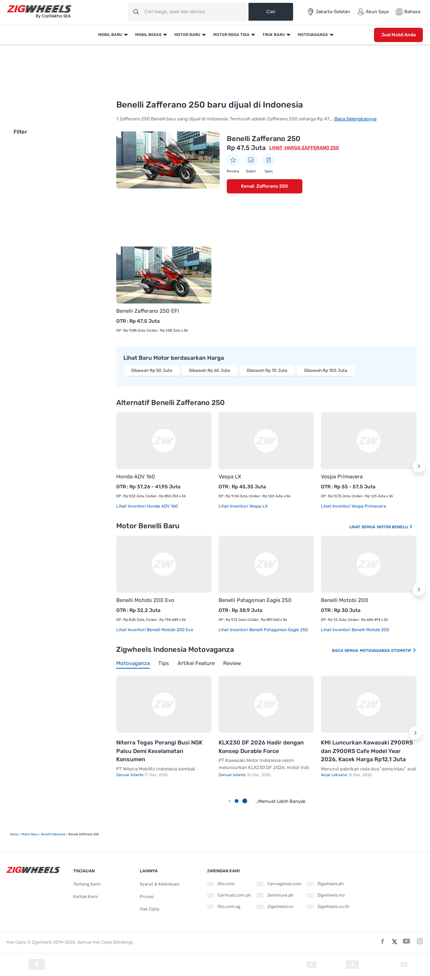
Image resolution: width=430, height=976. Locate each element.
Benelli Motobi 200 (344, 600)
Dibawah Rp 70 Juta (267, 370)
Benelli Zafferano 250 (263, 138)
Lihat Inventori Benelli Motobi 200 (355, 629)
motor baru (30, 834)
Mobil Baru (110, 34)
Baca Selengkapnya (355, 118)
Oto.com (221, 883)
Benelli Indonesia (53, 834)
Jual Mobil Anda (398, 34)
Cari (270, 11)
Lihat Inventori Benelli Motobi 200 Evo (154, 629)
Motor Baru (187, 34)
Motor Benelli (395, 527)
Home (14, 834)
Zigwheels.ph (325, 883)
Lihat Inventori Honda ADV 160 (147, 506)
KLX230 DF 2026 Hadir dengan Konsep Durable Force (261, 746)
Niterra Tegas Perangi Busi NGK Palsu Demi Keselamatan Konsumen (159, 751)
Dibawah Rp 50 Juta (151, 370)
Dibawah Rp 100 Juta (325, 370)
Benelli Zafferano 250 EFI (147, 311)
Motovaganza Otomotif (388, 650)
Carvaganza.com (279, 883)
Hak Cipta (149, 909)
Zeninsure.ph (275, 895)
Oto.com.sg (223, 906)
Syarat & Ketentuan (159, 884)
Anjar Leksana (334, 775)
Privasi (147, 896)
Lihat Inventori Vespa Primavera (353, 506)
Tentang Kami (87, 884)
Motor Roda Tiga (231, 34)
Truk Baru (273, 34)
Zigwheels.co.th (328, 906)
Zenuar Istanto (130, 775)
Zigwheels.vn (275, 906)
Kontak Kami (85, 896)
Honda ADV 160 (135, 476)
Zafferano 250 (272, 186)
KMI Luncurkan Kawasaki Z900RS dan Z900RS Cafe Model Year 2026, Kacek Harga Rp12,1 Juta (367, 751)
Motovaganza (313, 34)
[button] (419, 466)
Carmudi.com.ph (229, 895)
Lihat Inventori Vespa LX (243, 506)
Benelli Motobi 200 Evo (145, 600)
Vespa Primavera (342, 476)
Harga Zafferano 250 (311, 147)
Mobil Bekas (148, 34)
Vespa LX (230, 476)
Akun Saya (373, 11)
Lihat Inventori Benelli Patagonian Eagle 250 (263, 629)
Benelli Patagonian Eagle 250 (255, 600)
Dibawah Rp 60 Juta (209, 370)
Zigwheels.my (326, 895)
